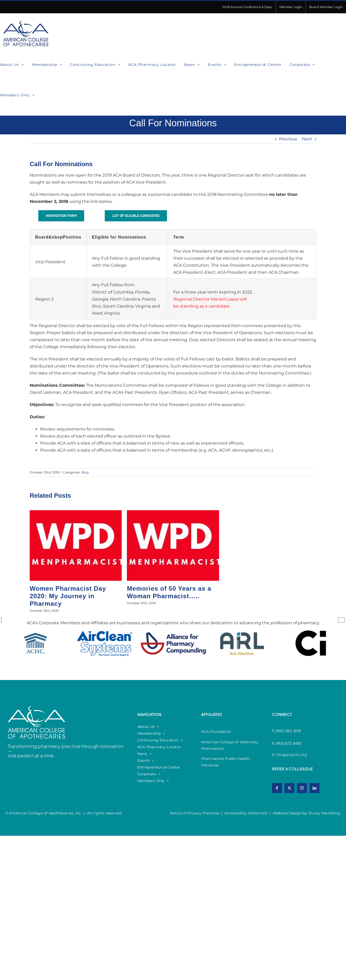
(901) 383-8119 (288, 730)
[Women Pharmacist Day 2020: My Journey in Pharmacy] (76, 512)
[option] (35, 649)
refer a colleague (292, 768)
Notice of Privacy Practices (194, 813)
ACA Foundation (216, 731)
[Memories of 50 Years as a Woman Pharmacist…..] (173, 512)
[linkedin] (314, 788)
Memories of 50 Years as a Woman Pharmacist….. (169, 592)
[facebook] (277, 788)
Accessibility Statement (246, 813)
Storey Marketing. (324, 813)
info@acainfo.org (291, 754)
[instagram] (302, 788)
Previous (288, 138)
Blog (85, 472)
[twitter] (289, 788)
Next (307, 138)
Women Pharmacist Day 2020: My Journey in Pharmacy (68, 596)
